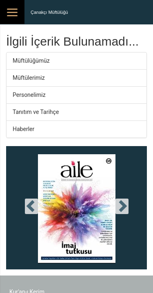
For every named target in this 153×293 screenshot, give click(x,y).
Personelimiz (29, 95)
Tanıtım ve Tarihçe (36, 112)
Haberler (23, 129)
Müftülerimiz (29, 77)
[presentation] (31, 206)
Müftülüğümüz (31, 60)
